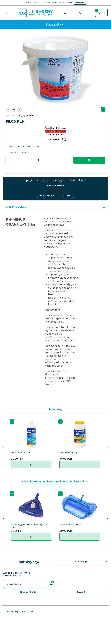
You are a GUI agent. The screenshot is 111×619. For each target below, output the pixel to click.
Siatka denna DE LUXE (70, 524)
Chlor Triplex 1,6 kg (68, 452)
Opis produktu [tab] (16, 207)
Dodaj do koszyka (89, 160)
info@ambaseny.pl (48, 195)
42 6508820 (80, 3)
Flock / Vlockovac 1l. (20, 452)
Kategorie (55, 24)
